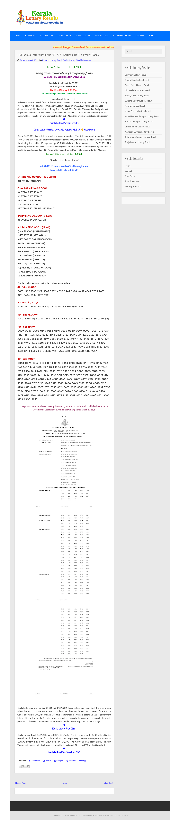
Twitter (47, 760)
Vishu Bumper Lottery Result (137, 126)
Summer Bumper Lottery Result (139, 121)
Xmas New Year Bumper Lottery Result (142, 116)
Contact (128, 171)
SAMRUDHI (30, 36)
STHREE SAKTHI (64, 36)
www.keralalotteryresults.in (79, 815)
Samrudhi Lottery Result (135, 75)
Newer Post (20, 783)
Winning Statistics (133, 186)
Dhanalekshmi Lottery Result (137, 90)
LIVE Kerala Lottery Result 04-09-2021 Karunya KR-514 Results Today (58, 55)
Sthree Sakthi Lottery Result (137, 85)
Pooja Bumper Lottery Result (137, 142)
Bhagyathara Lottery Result (137, 80)
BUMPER (152, 36)
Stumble (71, 760)
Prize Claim (130, 176)
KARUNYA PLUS (102, 36)
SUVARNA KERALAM (122, 36)
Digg (82, 760)
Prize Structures (132, 181)
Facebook (34, 760)
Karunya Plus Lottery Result (137, 95)
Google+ (59, 760)
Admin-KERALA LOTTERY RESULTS (115, 815)
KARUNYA (139, 36)
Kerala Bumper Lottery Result (138, 111)
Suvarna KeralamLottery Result (138, 101)
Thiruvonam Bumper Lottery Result (140, 137)
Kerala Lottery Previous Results (64, 123)
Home (17, 36)
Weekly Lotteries (83, 60)
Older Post (108, 783)
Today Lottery (69, 60)
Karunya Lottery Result (52, 60)
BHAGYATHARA (46, 36)
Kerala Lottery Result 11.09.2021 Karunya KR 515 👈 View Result (64, 129)
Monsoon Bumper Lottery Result (139, 132)
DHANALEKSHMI (83, 36)
